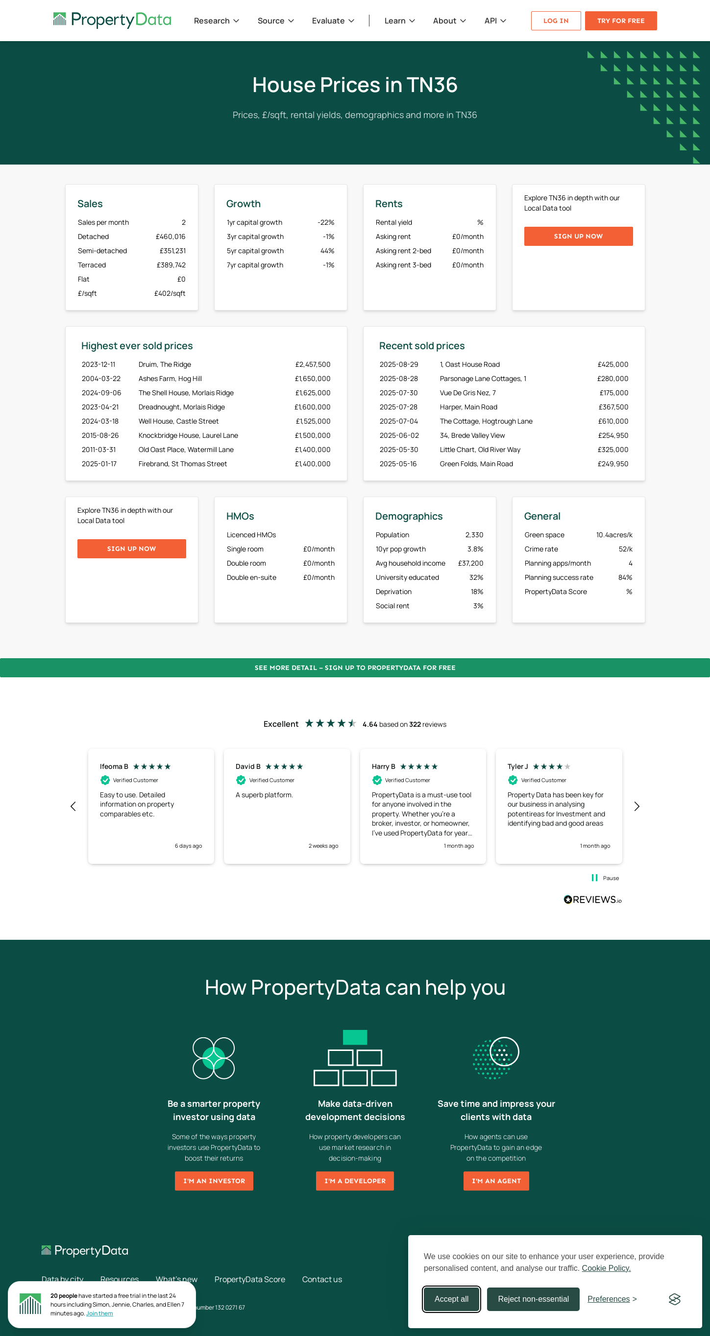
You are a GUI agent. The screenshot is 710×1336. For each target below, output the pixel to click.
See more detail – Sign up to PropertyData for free (355, 668)
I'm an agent (496, 1181)
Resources (119, 1279)
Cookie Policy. (606, 1268)
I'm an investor (214, 1181)
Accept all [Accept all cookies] (451, 1299)
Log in (556, 21)
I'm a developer (355, 1181)
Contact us (322, 1279)
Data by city (62, 1279)
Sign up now (578, 236)
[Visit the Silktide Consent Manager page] (674, 1299)
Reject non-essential (533, 1299)
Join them (99, 1313)
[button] (74, 806)
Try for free (621, 21)
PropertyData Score (250, 1279)
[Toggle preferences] (612, 1299)
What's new (176, 1279)
